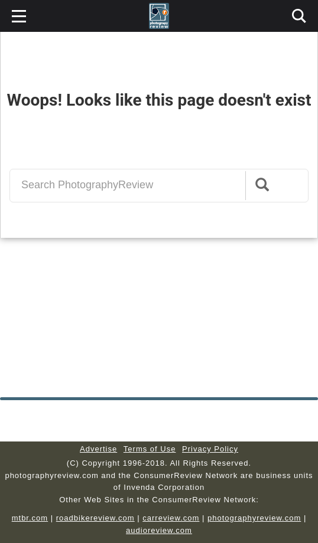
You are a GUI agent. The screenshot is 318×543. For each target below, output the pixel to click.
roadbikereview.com (95, 517)
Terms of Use (150, 448)
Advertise (98, 448)
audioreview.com (159, 530)
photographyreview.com (254, 517)
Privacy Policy (210, 448)
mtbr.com (30, 517)
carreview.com (170, 517)
